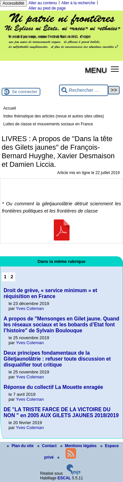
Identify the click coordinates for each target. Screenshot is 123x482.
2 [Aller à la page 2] (11, 276)
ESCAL (64, 478)
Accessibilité (13, 3)
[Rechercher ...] (83, 90)
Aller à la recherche (78, 3)
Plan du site (21, 446)
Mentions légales (79, 446)
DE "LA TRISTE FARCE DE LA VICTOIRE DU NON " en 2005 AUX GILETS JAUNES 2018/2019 (61, 412)
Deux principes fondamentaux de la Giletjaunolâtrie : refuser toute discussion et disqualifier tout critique (57, 359)
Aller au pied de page (47, 8)
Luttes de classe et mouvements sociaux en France (48, 124)
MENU (96, 70)
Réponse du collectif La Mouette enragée (53, 387)
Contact (47, 446)
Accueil (9, 108)
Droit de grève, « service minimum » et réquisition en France (50, 293)
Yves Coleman (30, 308)
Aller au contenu (43, 3)
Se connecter (24, 91)
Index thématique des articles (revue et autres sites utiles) (53, 116)
